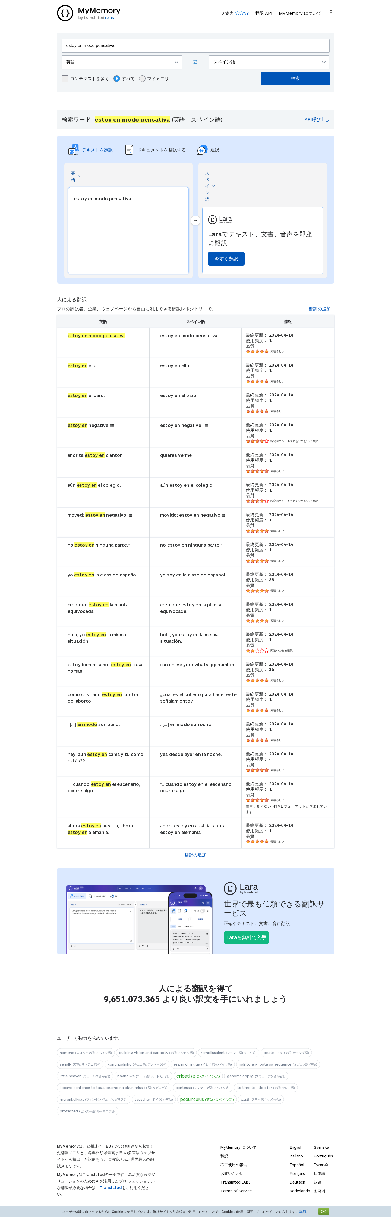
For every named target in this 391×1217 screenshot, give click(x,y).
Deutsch (297, 1182)
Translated (111, 1187)
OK (323, 1211)
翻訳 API (263, 12)
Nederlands (300, 1190)
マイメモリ (154, 78)
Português (323, 1156)
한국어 (319, 1190)
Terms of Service (236, 1190)
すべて (124, 78)
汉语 (317, 1182)
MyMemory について (300, 12)
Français (297, 1173)
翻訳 (224, 1156)
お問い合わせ (231, 1173)
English (296, 1147)
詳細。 (304, 1211)
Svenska (321, 1147)
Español (297, 1164)
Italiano (296, 1156)
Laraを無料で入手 (246, 937)
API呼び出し (317, 119)
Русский (321, 1164)
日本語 (319, 1173)
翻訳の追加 (320, 308)
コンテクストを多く (85, 78)
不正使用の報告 (233, 1164)
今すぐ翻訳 (226, 259)
